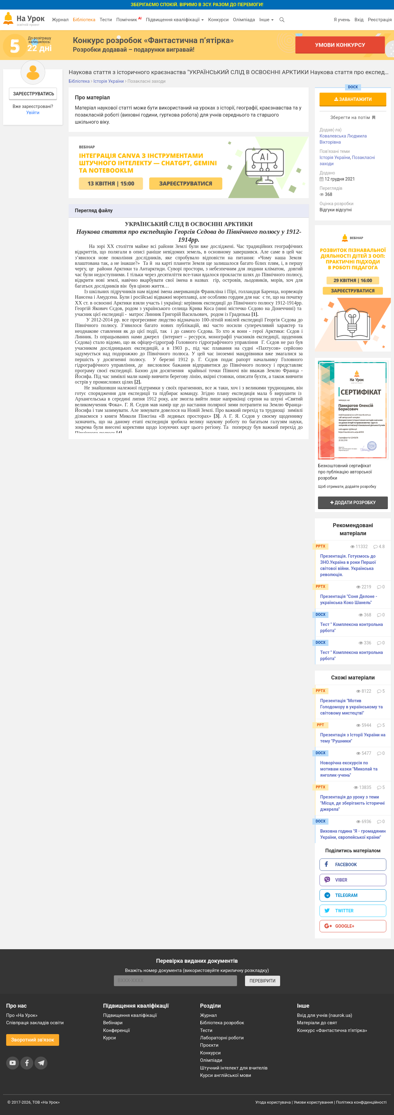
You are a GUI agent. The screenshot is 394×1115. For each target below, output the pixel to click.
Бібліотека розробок (222, 1022)
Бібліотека (84, 19)
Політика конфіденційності (361, 1102)
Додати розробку (353, 502)
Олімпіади (211, 1060)
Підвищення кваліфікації (175, 19)
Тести (106, 19)
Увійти (32, 112)
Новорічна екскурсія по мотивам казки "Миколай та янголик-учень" (348, 769)
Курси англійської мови (225, 1075)
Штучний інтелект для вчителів (233, 1068)
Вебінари (113, 1022)
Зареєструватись (33, 93)
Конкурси (218, 19)
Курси (109, 1038)
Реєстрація (380, 19)
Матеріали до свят (317, 1022)
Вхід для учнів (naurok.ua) (324, 1015)
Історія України (335, 157)
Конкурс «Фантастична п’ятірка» (332, 1030)
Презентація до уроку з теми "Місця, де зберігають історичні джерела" (352, 803)
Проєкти (209, 1045)
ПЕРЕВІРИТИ (262, 980)
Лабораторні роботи (222, 1038)
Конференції (116, 1030)
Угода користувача (273, 1102)
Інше (266, 19)
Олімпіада (244, 19)
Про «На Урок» (22, 1015)
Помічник (129, 19)
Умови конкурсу (340, 45)
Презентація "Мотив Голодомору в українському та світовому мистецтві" (351, 706)
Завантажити (353, 99)
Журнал (60, 19)
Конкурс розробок (153, 40)
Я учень (342, 19)
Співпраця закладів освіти (35, 1022)
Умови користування (313, 1102)
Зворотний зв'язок (32, 1040)
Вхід (359, 19)
